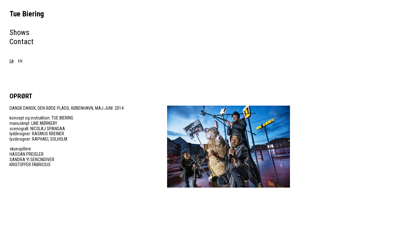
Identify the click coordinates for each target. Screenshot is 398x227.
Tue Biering (26, 13)
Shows (19, 32)
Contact (21, 41)
